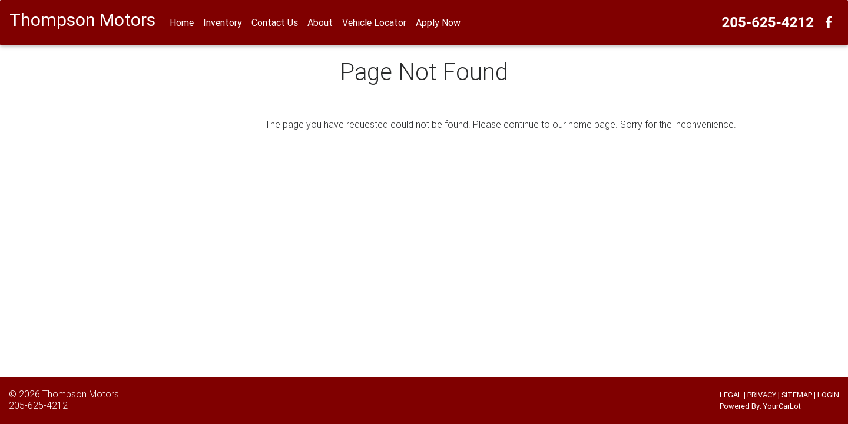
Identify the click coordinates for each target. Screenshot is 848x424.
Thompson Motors (80, 394)
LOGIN (828, 395)
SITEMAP (796, 395)
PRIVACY (761, 395)
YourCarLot (782, 406)
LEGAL (731, 395)
